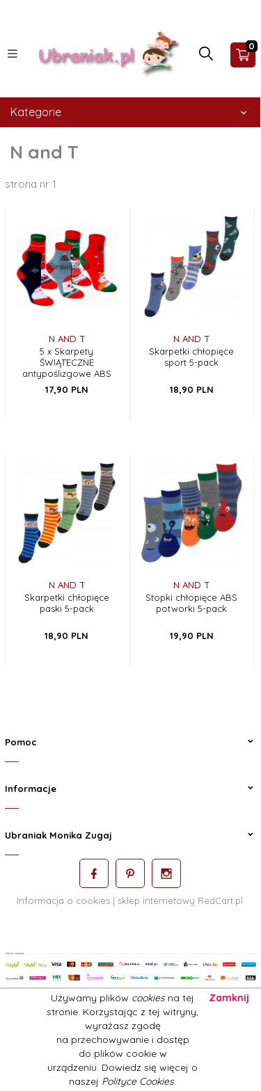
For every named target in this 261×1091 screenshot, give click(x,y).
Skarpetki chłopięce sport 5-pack (191, 357)
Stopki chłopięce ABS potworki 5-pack (191, 603)
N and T (67, 338)
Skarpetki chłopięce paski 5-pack (66, 603)
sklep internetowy (156, 900)
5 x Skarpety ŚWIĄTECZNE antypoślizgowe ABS (66, 362)
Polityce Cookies (138, 1081)
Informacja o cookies (63, 900)
